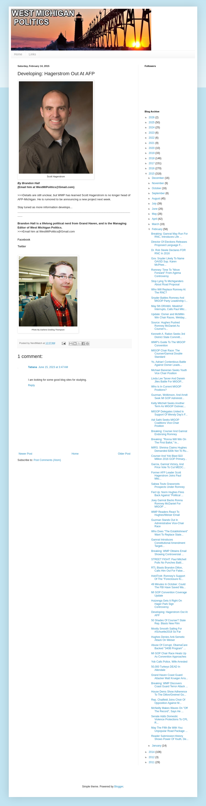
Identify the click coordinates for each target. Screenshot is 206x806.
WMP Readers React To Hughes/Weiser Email (165, 513)
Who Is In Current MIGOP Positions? (166, 388)
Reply (31, 385)
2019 (152, 153)
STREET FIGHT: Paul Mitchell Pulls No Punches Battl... (168, 561)
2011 (152, 762)
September (158, 193)
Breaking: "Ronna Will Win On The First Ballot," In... (168, 441)
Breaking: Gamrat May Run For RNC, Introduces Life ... (169, 235)
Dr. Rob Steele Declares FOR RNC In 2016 (168, 252)
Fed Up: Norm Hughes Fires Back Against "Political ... (167, 494)
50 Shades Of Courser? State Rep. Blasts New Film (168, 622)
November (158, 183)
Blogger (118, 786)
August (156, 198)
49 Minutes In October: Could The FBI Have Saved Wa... (168, 586)
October (157, 188)
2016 (152, 168)
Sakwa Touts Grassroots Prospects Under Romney (168, 485)
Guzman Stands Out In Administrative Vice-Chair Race (167, 523)
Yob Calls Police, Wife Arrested (169, 661)
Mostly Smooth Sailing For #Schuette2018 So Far (166, 630)
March (156, 224)
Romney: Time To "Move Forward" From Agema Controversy (166, 273)
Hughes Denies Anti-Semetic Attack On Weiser (168, 638)
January (157, 745)
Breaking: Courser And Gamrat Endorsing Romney (169, 433)
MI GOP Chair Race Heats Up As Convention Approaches (168, 655)
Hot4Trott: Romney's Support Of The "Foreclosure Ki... (168, 577)
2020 (152, 148)
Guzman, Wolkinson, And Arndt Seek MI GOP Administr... (169, 396)
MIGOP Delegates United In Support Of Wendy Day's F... (169, 413)
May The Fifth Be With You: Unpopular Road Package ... (169, 729)
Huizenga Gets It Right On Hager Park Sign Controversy (166, 604)
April (155, 218)
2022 (152, 137)
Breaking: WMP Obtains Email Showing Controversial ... (168, 553)
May (155, 213)
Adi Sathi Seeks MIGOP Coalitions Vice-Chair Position (165, 423)
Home (18, 54)
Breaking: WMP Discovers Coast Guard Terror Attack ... (169, 685)
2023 (152, 132)
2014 (152, 752)
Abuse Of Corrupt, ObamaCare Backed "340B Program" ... (169, 647)
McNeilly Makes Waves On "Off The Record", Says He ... (169, 710)
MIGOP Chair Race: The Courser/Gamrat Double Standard (166, 353)
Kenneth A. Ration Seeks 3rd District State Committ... (168, 335)
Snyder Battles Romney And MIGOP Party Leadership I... (169, 299)
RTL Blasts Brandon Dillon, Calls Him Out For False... (168, 569)
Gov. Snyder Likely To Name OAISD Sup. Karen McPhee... (167, 261)
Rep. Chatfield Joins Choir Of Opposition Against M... (168, 701)
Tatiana (32, 367)
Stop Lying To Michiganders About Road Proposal (167, 283)
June (155, 208)
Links (32, 54)
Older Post (124, 453)
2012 (152, 757)
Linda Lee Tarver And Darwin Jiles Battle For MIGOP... (168, 380)
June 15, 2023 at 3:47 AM (53, 367)
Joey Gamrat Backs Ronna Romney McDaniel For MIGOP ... (167, 503)
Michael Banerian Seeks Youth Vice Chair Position (169, 372)
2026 (152, 117)
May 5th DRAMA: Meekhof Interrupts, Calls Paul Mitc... (169, 308)
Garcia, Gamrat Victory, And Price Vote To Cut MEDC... (168, 466)
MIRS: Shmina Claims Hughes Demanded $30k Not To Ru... (169, 449)
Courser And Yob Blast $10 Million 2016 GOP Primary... (169, 457)
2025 (152, 122)
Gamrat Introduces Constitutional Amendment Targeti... (168, 543)
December (158, 178)
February (157, 229)
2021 (152, 143)
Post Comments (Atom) (47, 460)
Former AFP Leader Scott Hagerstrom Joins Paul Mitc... (166, 475)
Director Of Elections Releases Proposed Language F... (169, 243)
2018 (152, 158)
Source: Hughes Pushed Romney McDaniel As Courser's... (165, 325)
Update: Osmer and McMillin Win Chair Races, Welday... (168, 316)
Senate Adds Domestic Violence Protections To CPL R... (169, 719)
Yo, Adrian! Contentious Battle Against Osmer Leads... (168, 363)
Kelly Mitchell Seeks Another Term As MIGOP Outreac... (168, 405)
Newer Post (25, 453)
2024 (152, 127)
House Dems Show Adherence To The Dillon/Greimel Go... (169, 693)
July (154, 203)
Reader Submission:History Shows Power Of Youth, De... (169, 737)
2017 (152, 163)
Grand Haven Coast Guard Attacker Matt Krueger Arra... (169, 676)
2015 (152, 173)
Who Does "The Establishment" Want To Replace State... (169, 533)
